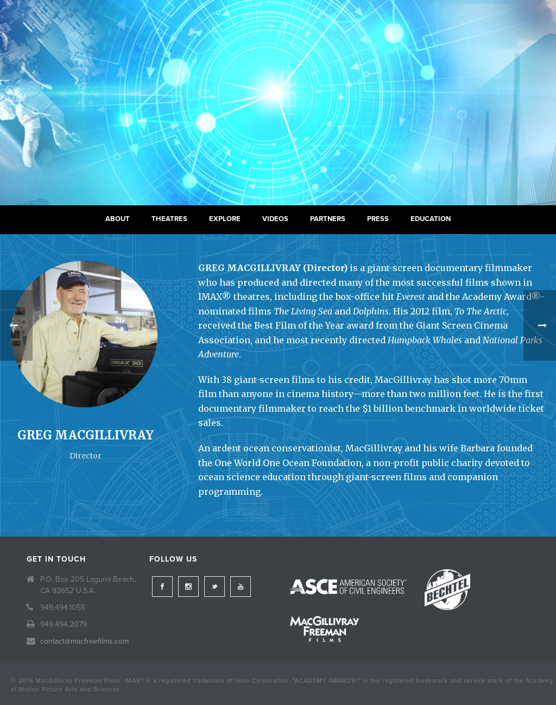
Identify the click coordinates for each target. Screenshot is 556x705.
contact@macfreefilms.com (84, 641)
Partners (327, 219)
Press (378, 219)
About (117, 219)
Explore (225, 219)
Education (430, 219)
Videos (275, 219)
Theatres (169, 219)
